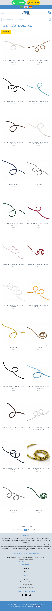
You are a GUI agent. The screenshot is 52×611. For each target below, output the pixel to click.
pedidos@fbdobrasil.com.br (26, 587)
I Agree (37, 606)
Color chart (26, 571)
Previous (20, 530)
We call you (33, 3)
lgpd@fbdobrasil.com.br (26, 561)
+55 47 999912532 (26, 585)
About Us (26, 568)
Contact (26, 579)
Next (33, 530)
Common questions (26, 582)
